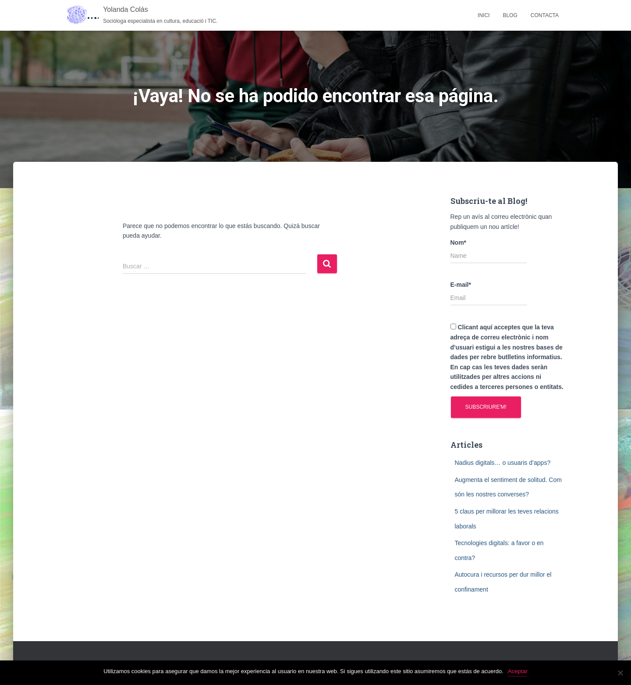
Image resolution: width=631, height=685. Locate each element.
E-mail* (488, 293)
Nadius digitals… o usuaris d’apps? (503, 462)
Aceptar (518, 671)
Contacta (545, 15)
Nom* (488, 251)
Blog (510, 15)
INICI (483, 15)
